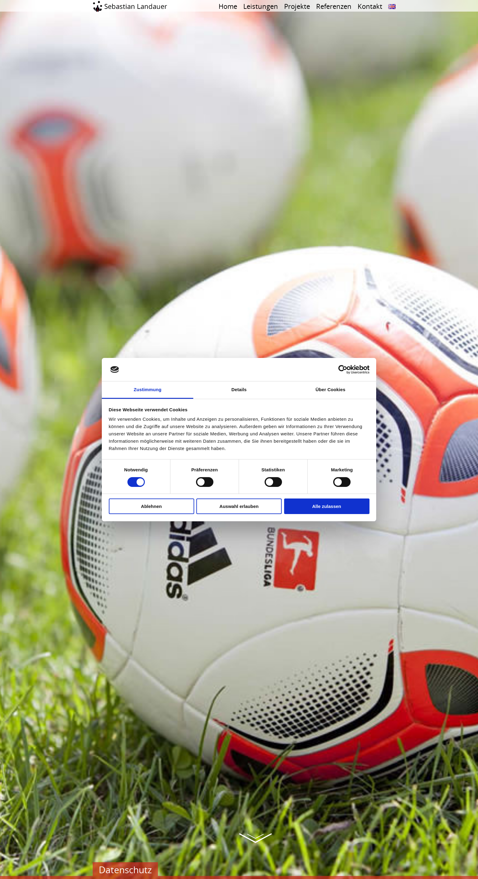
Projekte (297, 6)
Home (228, 6)
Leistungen (260, 6)
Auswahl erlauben (239, 506)
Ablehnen (151, 506)
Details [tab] (239, 389)
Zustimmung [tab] (148, 389)
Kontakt (370, 6)
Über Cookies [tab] (330, 389)
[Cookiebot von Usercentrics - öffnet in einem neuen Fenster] (342, 369)
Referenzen (333, 6)
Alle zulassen (326, 506)
